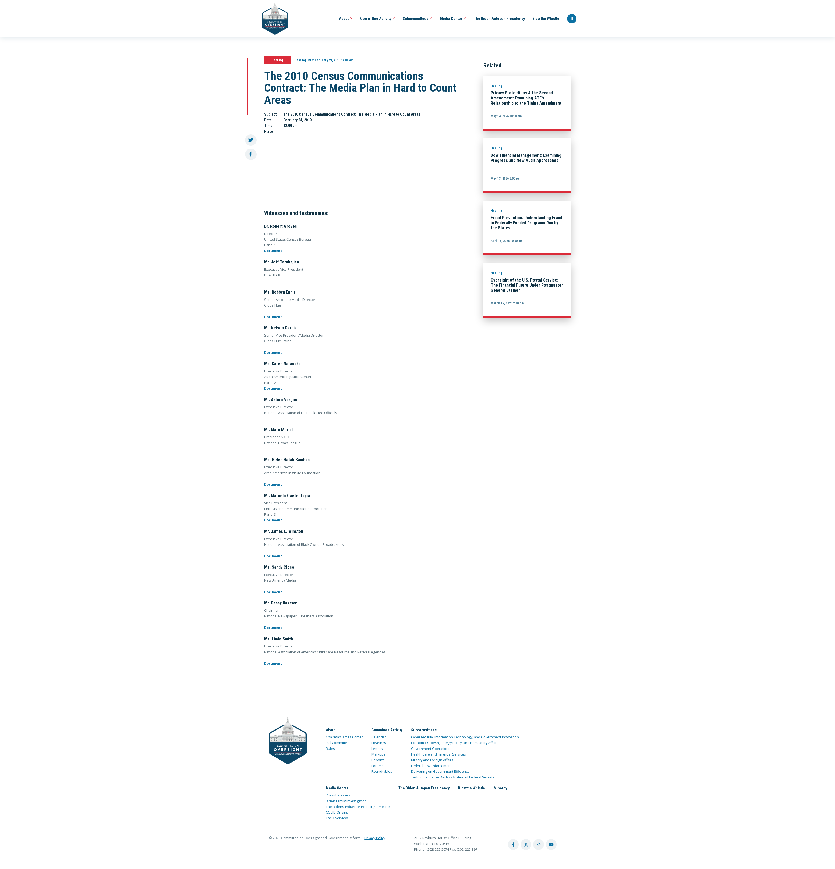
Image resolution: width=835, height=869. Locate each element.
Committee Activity (377, 18)
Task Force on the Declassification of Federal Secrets (452, 777)
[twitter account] (526, 844)
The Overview (337, 818)
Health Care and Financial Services (438, 754)
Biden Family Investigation (346, 801)
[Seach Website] (572, 19)
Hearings (378, 742)
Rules (330, 748)
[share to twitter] (251, 140)
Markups (378, 754)
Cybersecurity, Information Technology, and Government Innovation (465, 737)
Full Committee (337, 742)
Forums (377, 766)
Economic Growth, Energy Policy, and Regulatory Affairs (454, 742)
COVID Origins (337, 812)
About (346, 18)
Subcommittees (417, 18)
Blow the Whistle (545, 18)
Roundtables (381, 771)
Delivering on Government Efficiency (440, 771)
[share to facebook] (251, 154)
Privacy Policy (374, 838)
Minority (500, 788)
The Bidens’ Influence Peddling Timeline (358, 806)
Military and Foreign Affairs (432, 760)
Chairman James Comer (344, 737)
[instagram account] (538, 844)
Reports (377, 760)
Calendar (378, 737)
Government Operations (430, 748)
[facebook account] (513, 844)
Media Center (453, 18)
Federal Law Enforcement (431, 766)
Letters (377, 748)
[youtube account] (551, 844)
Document (273, 250)
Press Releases (338, 795)
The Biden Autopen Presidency (499, 18)
